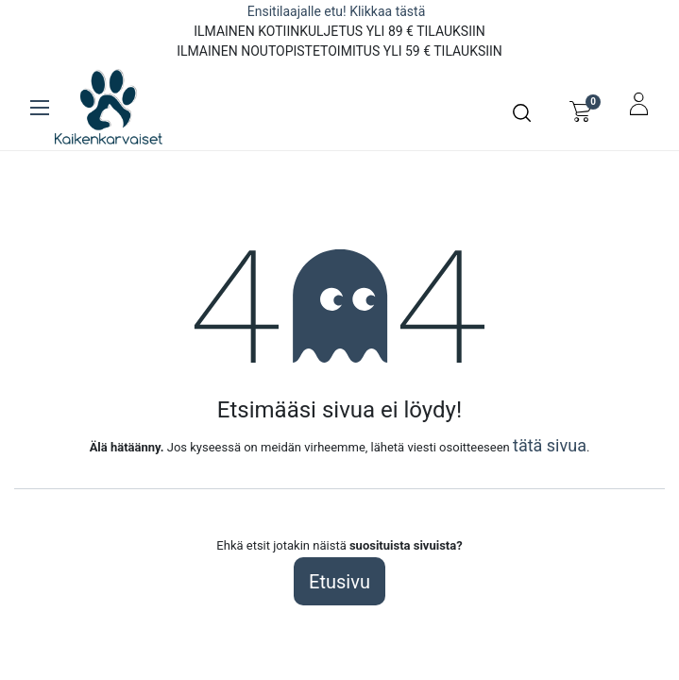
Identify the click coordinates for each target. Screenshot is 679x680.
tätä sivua (549, 445)
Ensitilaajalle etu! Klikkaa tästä (338, 11)
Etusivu (339, 581)
